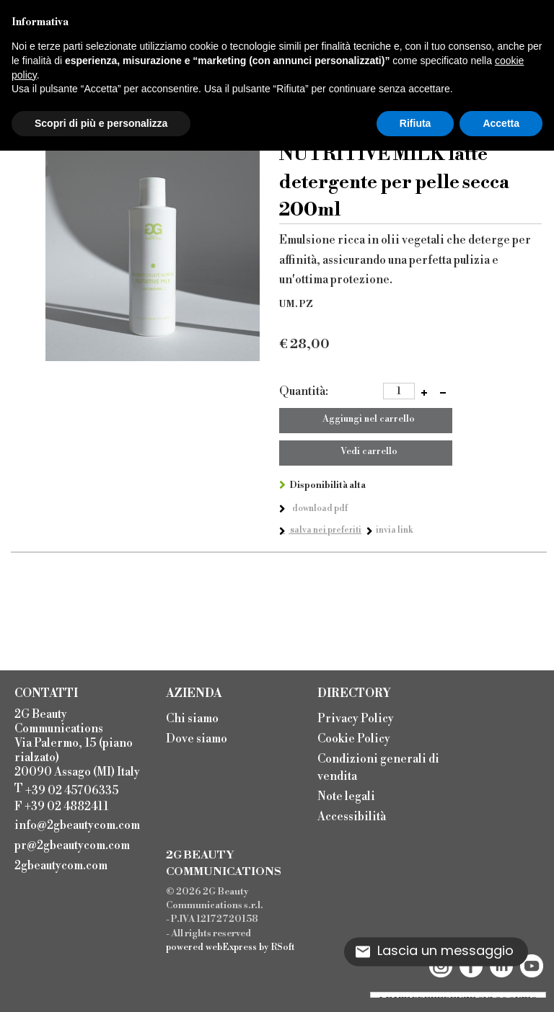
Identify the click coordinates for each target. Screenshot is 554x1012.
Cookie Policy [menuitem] (353, 739)
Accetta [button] (501, 123)
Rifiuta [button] (415, 123)
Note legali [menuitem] (346, 796)
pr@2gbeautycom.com (72, 845)
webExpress (231, 947)
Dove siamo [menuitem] (196, 739)
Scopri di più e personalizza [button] (101, 123)
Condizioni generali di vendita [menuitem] (378, 768)
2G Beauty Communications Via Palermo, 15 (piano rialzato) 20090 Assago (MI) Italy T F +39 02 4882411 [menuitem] (77, 760)
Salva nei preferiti (325, 530)
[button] (424, 392)
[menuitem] (81, 824)
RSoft (283, 947)
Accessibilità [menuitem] (351, 816)
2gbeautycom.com (60, 865)
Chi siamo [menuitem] (192, 718)
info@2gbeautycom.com (77, 825)
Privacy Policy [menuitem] (355, 718)
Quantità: (303, 391)
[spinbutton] (399, 391)
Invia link (394, 530)
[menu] (234, 727)
